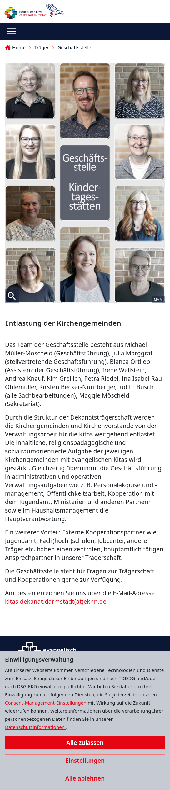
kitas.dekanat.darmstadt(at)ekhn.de (56, 601)
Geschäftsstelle (74, 47)
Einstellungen (85, 760)
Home (15, 47)
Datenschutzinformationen (35, 727)
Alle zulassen (84, 743)
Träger (41, 47)
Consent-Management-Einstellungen (46, 703)
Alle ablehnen (85, 778)
